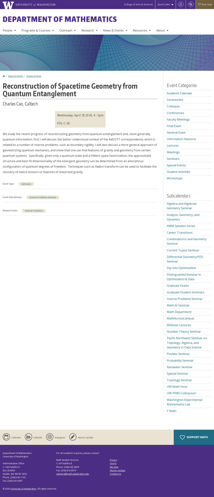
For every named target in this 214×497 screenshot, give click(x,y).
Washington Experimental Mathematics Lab (184, 402)
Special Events (176, 165)
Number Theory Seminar (184, 332)
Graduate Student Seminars (185, 292)
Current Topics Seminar (183, 250)
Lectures (173, 146)
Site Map (114, 467)
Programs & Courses (35, 30)
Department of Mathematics (60, 19)
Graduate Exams (178, 286)
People (7, 30)
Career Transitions (180, 233)
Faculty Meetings (178, 119)
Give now (205, 4)
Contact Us (115, 473)
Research (87, 30)
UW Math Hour (177, 387)
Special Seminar (177, 374)
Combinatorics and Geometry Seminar (187, 241)
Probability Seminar (180, 361)
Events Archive (34, 76)
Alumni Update (117, 470)
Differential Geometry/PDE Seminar (185, 259)
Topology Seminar (179, 380)
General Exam (176, 132)
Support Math (194, 437)
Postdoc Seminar (178, 354)
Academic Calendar (179, 93)
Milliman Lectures (179, 325)
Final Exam (174, 126)
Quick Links (164, 4)
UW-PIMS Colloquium (181, 393)
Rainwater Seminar (180, 367)
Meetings (173, 152)
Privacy (113, 460)
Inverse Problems (34, 210)
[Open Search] (191, 4)
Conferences (175, 113)
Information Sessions (181, 139)
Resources (140, 30)
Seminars (26, 184)
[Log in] (181, 4)
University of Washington (23, 488)
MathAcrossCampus (180, 318)
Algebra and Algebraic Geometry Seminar (182, 206)
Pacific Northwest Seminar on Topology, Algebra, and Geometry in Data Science (187, 342)
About (160, 30)
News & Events (113, 30)
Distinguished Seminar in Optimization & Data (184, 277)
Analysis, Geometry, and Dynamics (183, 217)
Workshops (175, 178)
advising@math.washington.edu (72, 473)
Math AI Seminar (178, 305)
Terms (113, 463)
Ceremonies (175, 100)
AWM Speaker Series (181, 226)
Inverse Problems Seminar (42, 197)
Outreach (65, 30)
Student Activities (178, 172)
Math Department (179, 312)
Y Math (171, 411)
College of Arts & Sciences (138, 4)
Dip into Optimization (181, 268)
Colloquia (173, 106)
